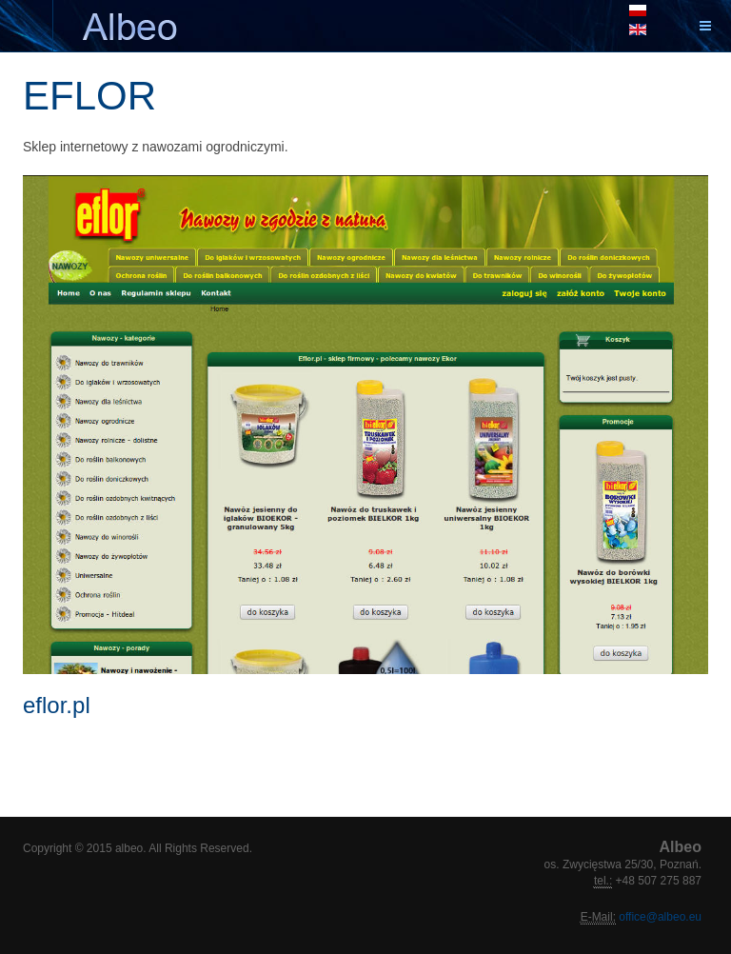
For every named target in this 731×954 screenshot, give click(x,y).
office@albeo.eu (658, 917)
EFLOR (89, 95)
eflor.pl (56, 705)
